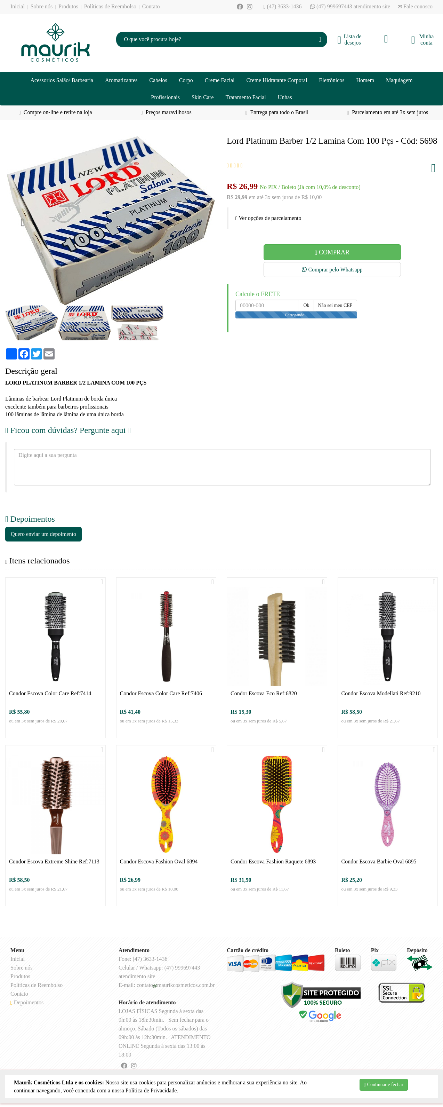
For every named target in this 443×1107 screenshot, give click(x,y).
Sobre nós (42, 6)
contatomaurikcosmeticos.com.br (176, 985)
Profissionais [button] (165, 97)
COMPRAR (332, 252)
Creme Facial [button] (220, 80)
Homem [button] (365, 80)
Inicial (17, 6)
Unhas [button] (285, 97)
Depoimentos (26, 1002)
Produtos (68, 6)
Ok (306, 305)
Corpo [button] (186, 80)
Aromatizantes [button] (121, 80)
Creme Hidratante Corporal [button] (277, 80)
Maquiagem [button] (399, 80)
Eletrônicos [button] (332, 80)
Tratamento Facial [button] (246, 97)
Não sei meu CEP (335, 305)
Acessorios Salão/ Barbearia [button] (62, 80)
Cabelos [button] (158, 80)
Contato (151, 6)
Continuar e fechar (383, 1085)
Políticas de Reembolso (110, 6)
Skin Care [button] (203, 97)
